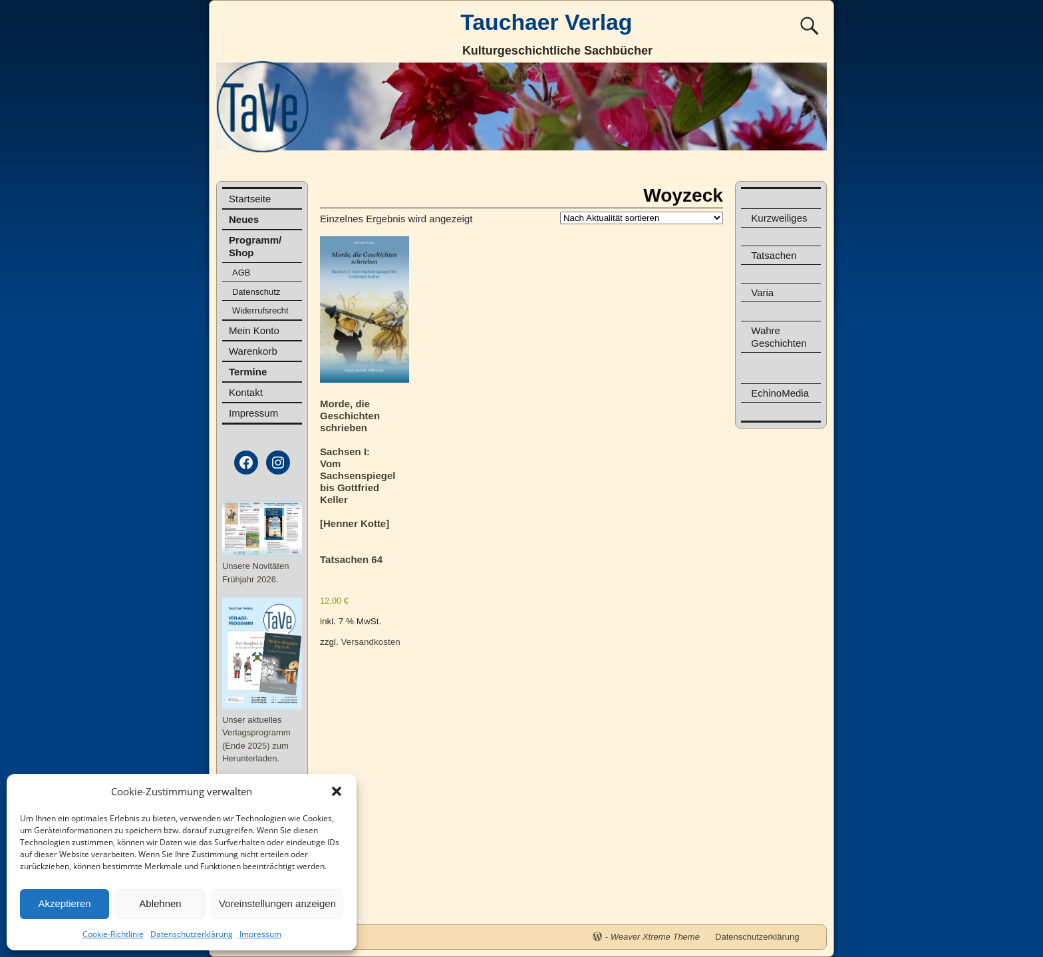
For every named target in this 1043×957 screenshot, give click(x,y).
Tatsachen (773, 255)
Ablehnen (160, 903)
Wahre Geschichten (778, 337)
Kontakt (246, 392)
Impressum (260, 934)
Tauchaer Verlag (546, 22)
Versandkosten (370, 642)
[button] (336, 791)
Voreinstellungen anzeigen (277, 903)
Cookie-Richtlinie (113, 934)
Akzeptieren (64, 903)
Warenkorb (253, 351)
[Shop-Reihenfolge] (641, 218)
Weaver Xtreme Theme (655, 937)
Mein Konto (254, 330)
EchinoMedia (780, 393)
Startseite (250, 198)
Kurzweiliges (779, 218)
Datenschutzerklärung (191, 934)
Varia (762, 292)
